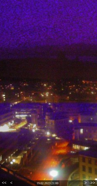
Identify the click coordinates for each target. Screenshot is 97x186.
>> (93, 183)
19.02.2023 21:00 (47, 183)
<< (4, 183)
